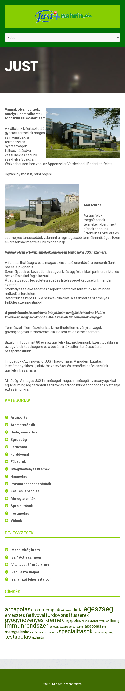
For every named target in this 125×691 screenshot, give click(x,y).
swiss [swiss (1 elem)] (96, 632)
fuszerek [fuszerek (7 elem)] (80, 615)
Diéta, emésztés (24, 432)
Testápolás (20, 513)
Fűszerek (18, 462)
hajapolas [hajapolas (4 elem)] (73, 620)
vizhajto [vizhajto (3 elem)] (37, 637)
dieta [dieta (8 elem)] (77, 610)
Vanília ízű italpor (25, 572)
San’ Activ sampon (26, 557)
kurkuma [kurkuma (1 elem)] (77, 626)
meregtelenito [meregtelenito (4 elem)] (17, 632)
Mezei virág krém (25, 550)
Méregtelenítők (23, 499)
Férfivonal (19, 447)
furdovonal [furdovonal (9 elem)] (58, 615)
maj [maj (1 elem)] (104, 626)
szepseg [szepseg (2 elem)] (107, 632)
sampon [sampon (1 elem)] (43, 632)
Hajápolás (19, 476)
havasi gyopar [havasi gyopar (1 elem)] (90, 621)
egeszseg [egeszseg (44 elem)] (98, 609)
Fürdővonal (20, 454)
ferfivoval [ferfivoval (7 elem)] (35, 615)
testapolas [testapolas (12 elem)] (18, 637)
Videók (16, 521)
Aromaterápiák (23, 425)
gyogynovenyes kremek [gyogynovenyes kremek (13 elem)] (34, 620)
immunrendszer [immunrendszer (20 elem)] (26, 625)
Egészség (19, 440)
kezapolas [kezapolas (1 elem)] (65, 626)
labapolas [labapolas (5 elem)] (92, 626)
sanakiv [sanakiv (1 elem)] (53, 632)
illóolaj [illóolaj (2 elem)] (114, 621)
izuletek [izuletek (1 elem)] (54, 626)
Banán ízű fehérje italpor (31, 579)
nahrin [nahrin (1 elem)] (34, 632)
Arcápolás (19, 417)
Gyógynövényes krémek (30, 469)
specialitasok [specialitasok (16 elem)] (76, 631)
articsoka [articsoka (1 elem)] (66, 610)
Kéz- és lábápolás (25, 491)
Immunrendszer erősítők (31, 484)
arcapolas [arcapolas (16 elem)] (18, 609)
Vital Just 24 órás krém (30, 565)
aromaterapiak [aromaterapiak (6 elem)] (45, 609)
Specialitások (22, 506)
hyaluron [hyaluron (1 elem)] (104, 621)
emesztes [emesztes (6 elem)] (15, 615)
